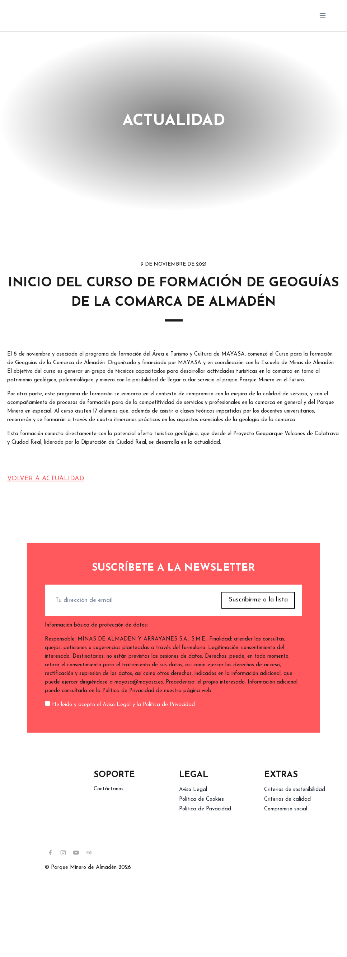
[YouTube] (76, 852)
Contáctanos (108, 789)
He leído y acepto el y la (123, 705)
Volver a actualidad (45, 478)
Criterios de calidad (287, 799)
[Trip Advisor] (89, 852)
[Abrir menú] (322, 15)
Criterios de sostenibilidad (294, 789)
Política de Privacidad (169, 705)
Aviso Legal (117, 705)
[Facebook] (50, 852)
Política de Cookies (201, 799)
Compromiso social (285, 809)
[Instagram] (63, 852)
